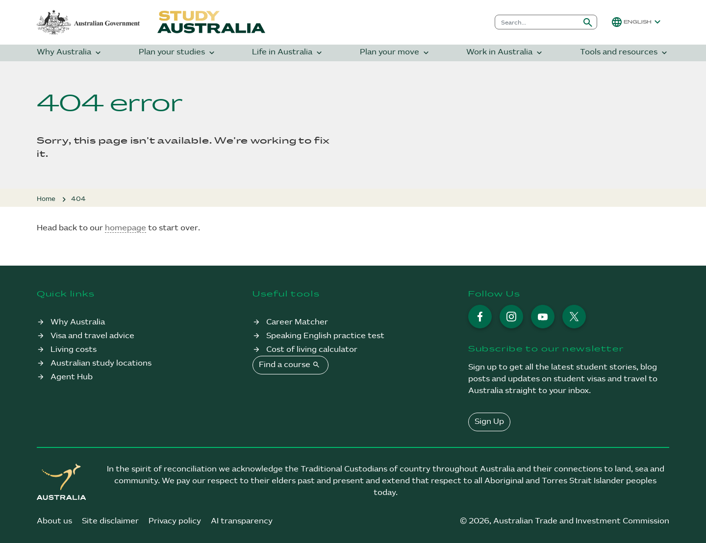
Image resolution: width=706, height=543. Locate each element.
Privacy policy (175, 521)
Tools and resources (624, 52)
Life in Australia (288, 52)
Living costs (73, 350)
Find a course (290, 365)
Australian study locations (100, 363)
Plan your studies (178, 52)
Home (46, 199)
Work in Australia (505, 52)
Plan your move (395, 52)
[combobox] (537, 22)
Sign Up (489, 422)
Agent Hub (71, 377)
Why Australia (70, 52)
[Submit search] (588, 22)
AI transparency (242, 521)
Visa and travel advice (92, 336)
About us (54, 521)
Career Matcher (297, 322)
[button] (637, 22)
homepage (125, 228)
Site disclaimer (110, 521)
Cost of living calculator (311, 350)
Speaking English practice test (325, 336)
